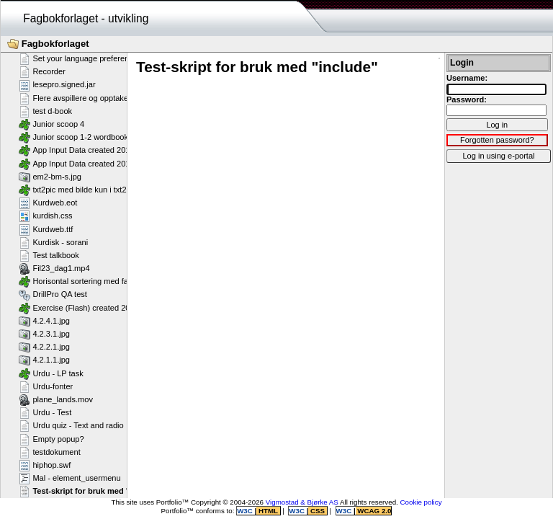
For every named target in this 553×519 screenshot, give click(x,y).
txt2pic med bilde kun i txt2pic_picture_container (110, 190)
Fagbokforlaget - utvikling (85, 18)
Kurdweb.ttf (46, 229)
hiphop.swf (45, 465)
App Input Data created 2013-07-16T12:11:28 (106, 164)
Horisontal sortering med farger (81, 281)
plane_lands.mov (56, 399)
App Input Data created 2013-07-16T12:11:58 (106, 150)
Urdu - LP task (51, 373)
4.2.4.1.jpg (44, 321)
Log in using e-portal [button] (498, 155)
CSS (317, 511)
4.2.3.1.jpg (44, 334)
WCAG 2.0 (374, 511)
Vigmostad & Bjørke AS (302, 502)
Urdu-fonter (46, 386)
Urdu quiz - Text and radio (71, 425)
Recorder (42, 71)
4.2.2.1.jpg (44, 347)
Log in (497, 124)
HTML (267, 511)
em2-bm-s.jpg (50, 177)
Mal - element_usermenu (70, 478)
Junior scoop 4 (51, 124)
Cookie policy (421, 502)
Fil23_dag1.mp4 (54, 268)
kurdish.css (46, 215)
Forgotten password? (497, 140)
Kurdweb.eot (48, 203)
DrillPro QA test (53, 295)
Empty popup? (51, 439)
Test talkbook (49, 255)
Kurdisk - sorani (53, 242)
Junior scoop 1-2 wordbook (73, 137)
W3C (245, 511)
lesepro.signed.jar (57, 85)
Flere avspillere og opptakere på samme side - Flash (118, 98)
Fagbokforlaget (48, 44)
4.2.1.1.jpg (44, 360)
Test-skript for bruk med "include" (90, 491)
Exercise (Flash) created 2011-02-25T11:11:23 (108, 308)
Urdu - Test (45, 412)
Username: (466, 78)
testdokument (50, 452)
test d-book (45, 111)
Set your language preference (78, 58)
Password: (466, 99)
